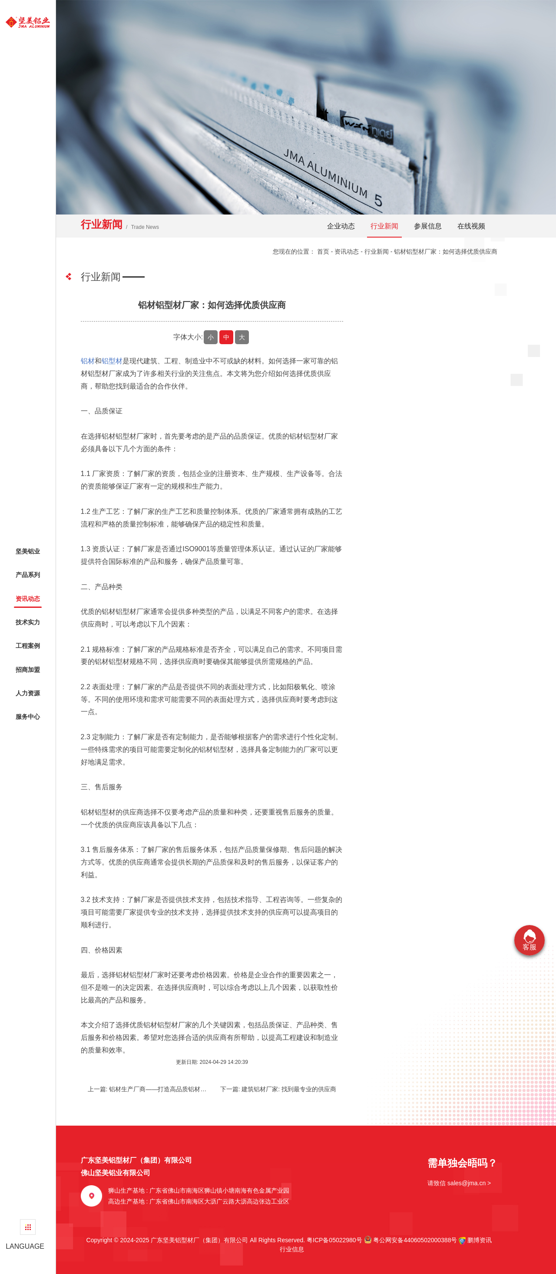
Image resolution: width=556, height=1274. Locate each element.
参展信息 (428, 226)
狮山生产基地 (199, 1190)
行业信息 (289, 1249)
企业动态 (341, 226)
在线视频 (471, 226)
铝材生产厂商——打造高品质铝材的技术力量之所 (176, 1089)
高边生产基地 (199, 1201)
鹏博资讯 (479, 1240)
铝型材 (112, 361)
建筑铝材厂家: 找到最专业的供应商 (289, 1089)
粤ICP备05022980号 (334, 1240)
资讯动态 (346, 251)
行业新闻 (384, 226)
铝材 (88, 361)
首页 (323, 251)
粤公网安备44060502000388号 (410, 1240)
